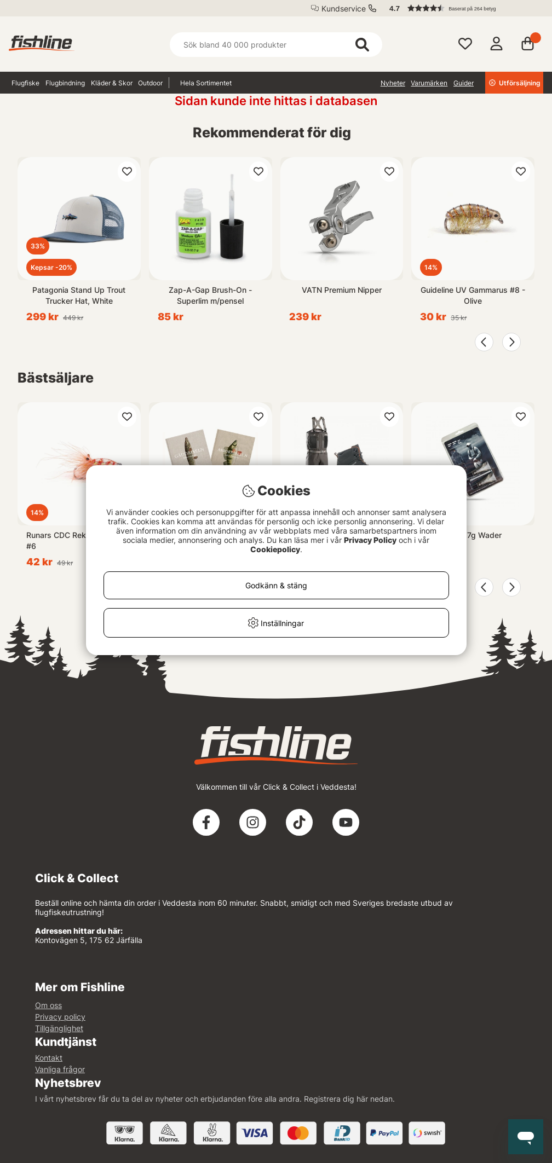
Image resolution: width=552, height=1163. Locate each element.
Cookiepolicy (275, 549)
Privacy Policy (370, 540)
